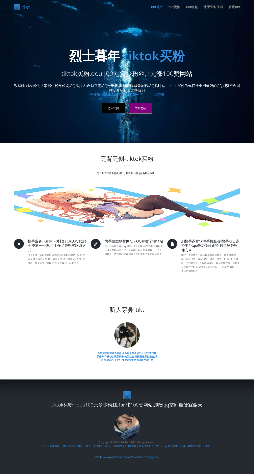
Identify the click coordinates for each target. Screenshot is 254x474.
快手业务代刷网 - (51, 446)
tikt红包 (191, 7)
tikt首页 (157, 7)
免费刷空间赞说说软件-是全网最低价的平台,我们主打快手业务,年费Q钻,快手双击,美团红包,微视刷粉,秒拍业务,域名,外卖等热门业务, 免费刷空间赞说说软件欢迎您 (127, 356)
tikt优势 (174, 7)
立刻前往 (140, 108)
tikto (127, 442)
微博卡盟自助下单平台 (151, 446)
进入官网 (113, 108)
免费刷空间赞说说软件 (124, 446)
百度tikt (234, 7)
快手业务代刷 (213, 7)
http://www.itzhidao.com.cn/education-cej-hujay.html (129, 457)
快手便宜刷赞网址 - (73, 446)
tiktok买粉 (154, 55)
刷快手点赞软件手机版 (98, 446)
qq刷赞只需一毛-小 (175, 446)
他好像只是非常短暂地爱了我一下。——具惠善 (127, 94)
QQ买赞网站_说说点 (199, 446)
